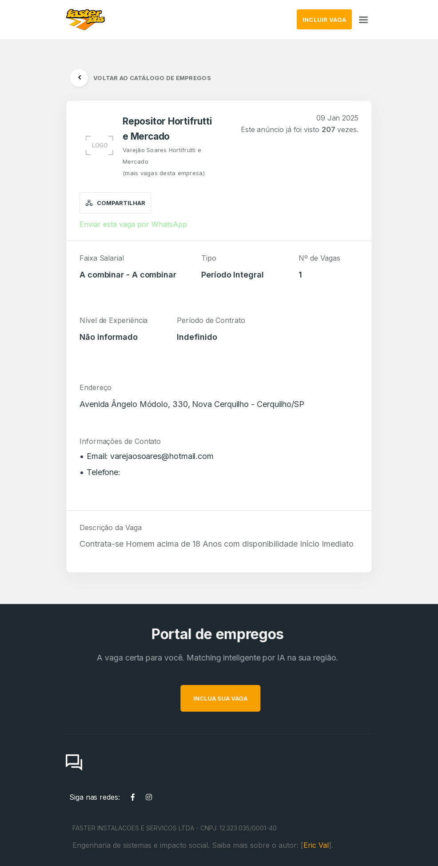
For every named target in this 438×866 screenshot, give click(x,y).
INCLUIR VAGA (324, 19)
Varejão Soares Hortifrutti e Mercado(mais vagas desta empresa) (164, 161)
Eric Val (316, 845)
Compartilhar (115, 203)
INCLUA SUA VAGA (238, 698)
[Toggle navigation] (363, 19)
